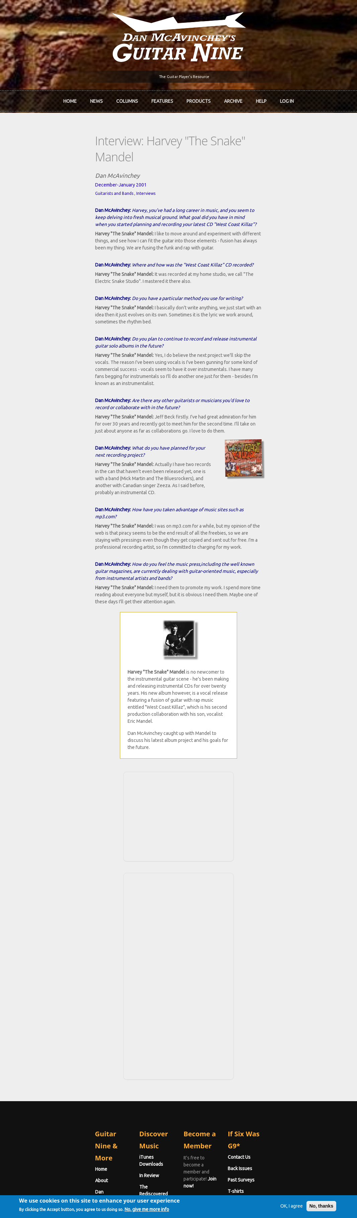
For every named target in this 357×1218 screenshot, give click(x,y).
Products (199, 98)
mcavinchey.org (42, 1044)
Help (261, 98)
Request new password (286, 1117)
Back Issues (274, 1021)
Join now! (226, 1017)
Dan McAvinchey (43, 1032)
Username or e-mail (284, 1075)
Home (70, 98)
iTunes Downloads (124, 1009)
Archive (233, 98)
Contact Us (273, 1009)
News (96, 98)
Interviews (76, 170)
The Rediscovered (124, 1032)
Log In (287, 98)
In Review (115, 1021)
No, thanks (305, 1207)
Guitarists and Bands (45, 170)
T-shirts (270, 1044)
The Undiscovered (124, 1044)
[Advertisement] (178, 680)
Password (274, 1100)
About (32, 1021)
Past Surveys (275, 1032)
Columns (127, 98)
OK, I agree (275, 1207)
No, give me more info (163, 1211)
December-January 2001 (52, 162)
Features (162, 98)
